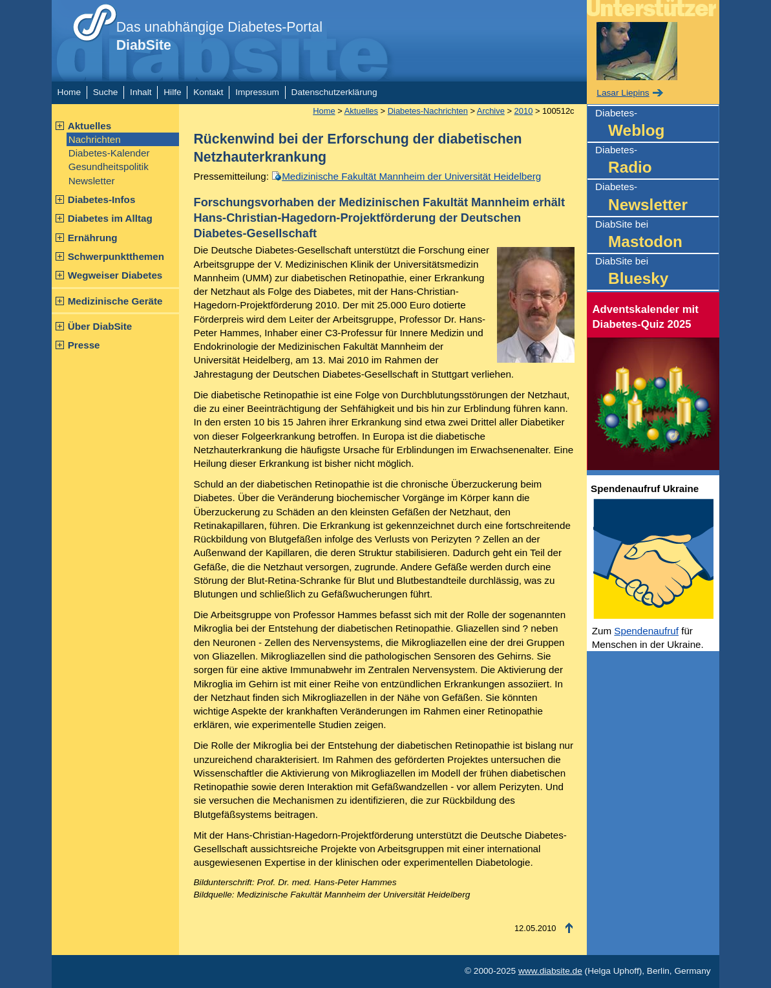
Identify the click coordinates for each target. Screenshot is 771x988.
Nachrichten (95, 139)
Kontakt (208, 92)
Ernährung (93, 237)
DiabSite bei (657, 236)
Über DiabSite (100, 326)
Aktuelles (90, 125)
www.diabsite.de (550, 971)
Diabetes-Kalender (109, 152)
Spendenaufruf (646, 630)
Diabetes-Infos (102, 199)
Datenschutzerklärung (334, 92)
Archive (491, 111)
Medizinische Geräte (115, 300)
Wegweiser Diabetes (115, 275)
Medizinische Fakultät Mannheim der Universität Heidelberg (411, 176)
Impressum (257, 92)
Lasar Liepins (623, 93)
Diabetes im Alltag (110, 218)
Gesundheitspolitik (109, 166)
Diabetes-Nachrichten (428, 111)
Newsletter (92, 180)
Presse (84, 344)
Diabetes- (657, 124)
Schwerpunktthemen (116, 256)
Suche (105, 92)
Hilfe (172, 92)
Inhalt (140, 92)
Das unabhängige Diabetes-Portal (219, 36)
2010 (523, 111)
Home (69, 92)
